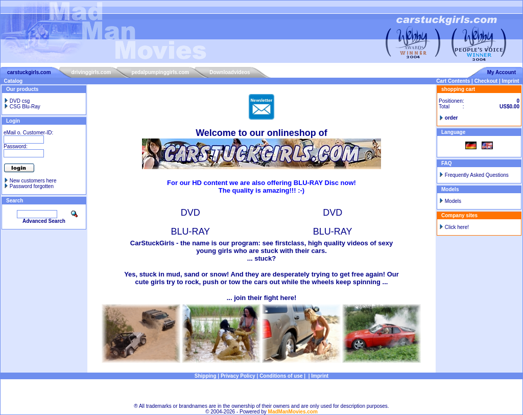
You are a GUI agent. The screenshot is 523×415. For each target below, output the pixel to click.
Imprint (510, 81)
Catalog (13, 81)
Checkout (486, 81)
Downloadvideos (229, 72)
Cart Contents (453, 81)
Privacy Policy (238, 376)
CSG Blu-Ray (22, 106)
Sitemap (261, 391)
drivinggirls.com (91, 72)
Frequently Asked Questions (477, 175)
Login (13, 121)
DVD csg (17, 101)
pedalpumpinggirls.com (160, 72)
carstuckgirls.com (29, 72)
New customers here (33, 180)
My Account (501, 72)
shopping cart (458, 89)
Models (453, 201)
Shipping (206, 376)
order (451, 118)
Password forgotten (32, 186)
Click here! (457, 227)
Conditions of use (280, 376)
